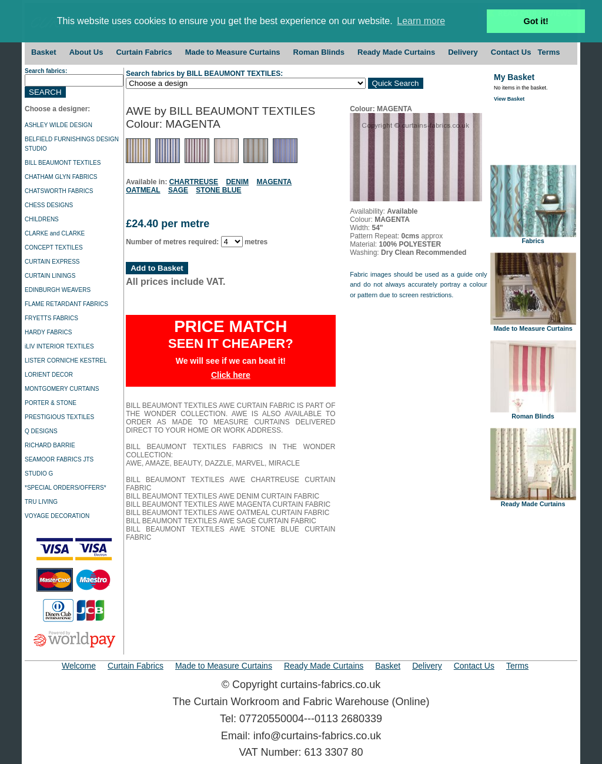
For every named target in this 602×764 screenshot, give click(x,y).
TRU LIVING (41, 502)
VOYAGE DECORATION (57, 516)
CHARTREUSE (193, 182)
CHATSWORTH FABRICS (59, 191)
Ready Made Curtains (396, 52)
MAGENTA (274, 182)
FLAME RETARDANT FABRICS (66, 304)
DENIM (237, 182)
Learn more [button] (421, 21)
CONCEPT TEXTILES (54, 247)
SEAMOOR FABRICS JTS (59, 459)
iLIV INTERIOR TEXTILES (59, 346)
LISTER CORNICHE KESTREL (65, 360)
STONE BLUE (218, 190)
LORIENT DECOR (49, 374)
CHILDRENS (42, 219)
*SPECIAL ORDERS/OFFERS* (65, 487)
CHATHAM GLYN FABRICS (61, 177)
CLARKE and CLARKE (55, 233)
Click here (230, 375)
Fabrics (533, 237)
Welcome (79, 665)
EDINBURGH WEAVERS (58, 290)
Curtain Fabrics (144, 52)
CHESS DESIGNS (49, 205)
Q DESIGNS (41, 431)
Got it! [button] (536, 21)
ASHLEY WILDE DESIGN (58, 125)
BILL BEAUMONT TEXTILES (63, 163)
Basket (43, 52)
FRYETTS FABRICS (51, 318)
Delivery (463, 52)
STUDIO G (39, 473)
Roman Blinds (319, 52)
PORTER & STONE (50, 403)
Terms (548, 52)
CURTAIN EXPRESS (52, 261)
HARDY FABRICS (48, 332)
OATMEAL (143, 190)
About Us (86, 52)
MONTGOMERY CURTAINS (62, 389)
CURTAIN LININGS (50, 276)
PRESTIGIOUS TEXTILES (59, 417)
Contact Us (511, 52)
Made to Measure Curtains (232, 52)
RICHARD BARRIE (50, 445)
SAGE (178, 190)
